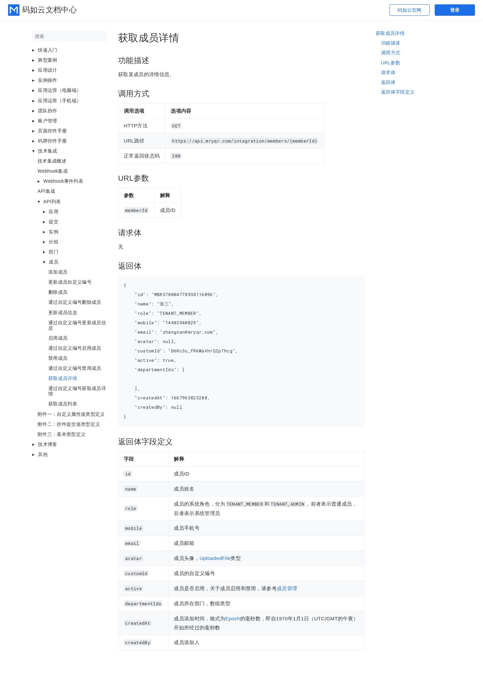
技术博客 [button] (47, 444)
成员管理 (287, 588)
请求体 (388, 72)
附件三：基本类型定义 (62, 434)
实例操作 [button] (47, 80)
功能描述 (390, 43)
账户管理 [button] (47, 120)
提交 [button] (53, 221)
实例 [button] (53, 231)
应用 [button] (53, 211)
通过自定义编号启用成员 (74, 348)
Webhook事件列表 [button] (63, 181)
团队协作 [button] (47, 110)
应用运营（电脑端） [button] (59, 90)
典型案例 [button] (47, 60)
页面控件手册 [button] (52, 130)
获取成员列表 (62, 403)
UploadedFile (215, 558)
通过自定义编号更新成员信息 (77, 325)
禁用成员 (57, 358)
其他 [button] (43, 454)
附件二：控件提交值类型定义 (69, 424)
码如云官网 (409, 10)
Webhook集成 (53, 171)
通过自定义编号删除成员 (74, 302)
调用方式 (390, 52)
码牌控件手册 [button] (52, 141)
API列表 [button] (52, 201)
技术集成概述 (52, 161)
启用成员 (57, 338)
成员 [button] (53, 262)
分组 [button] (53, 241)
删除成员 (57, 292)
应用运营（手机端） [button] (59, 100)
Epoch (232, 618)
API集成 (46, 191)
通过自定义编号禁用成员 (74, 368)
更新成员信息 (62, 312)
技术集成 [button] (47, 151)
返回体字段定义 (398, 92)
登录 (455, 10)
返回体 (388, 82)
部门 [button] (53, 252)
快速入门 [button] (47, 50)
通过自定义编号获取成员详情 (77, 391)
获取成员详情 (62, 378)
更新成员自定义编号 (70, 282)
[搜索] (69, 36)
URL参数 (390, 62)
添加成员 (57, 272)
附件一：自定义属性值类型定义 (71, 414)
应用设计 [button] (47, 70)
